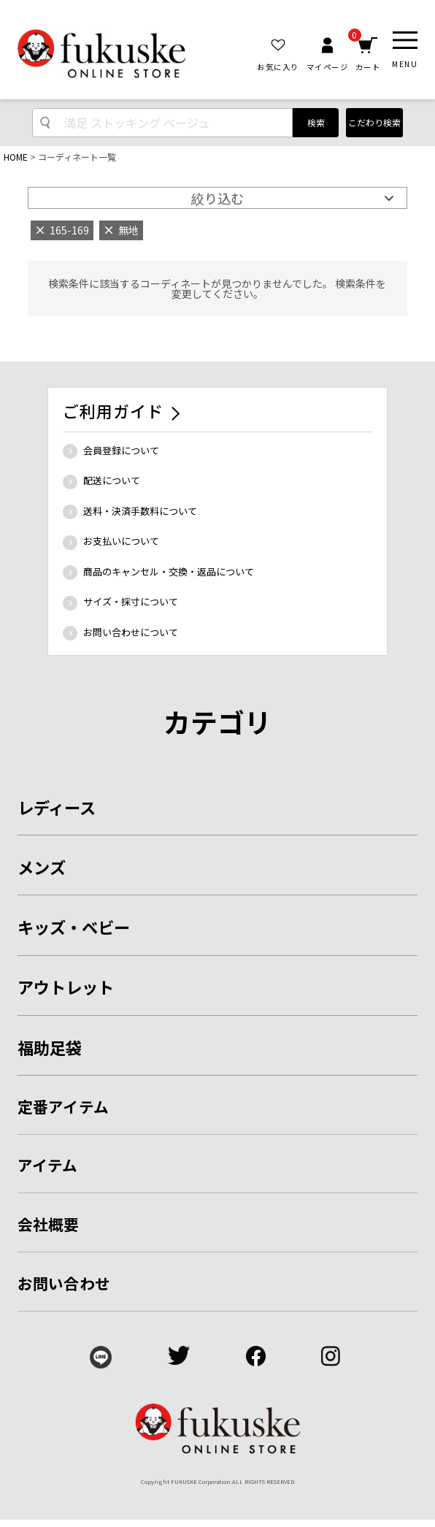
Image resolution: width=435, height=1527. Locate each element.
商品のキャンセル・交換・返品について (168, 571)
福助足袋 (50, 1047)
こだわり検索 (374, 122)
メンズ (42, 867)
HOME (16, 156)
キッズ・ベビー (74, 926)
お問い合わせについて (130, 632)
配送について (111, 480)
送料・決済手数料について (140, 511)
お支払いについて (121, 541)
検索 (316, 122)
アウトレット (66, 986)
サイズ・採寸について (130, 601)
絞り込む (217, 197)
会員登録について (121, 450)
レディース (57, 807)
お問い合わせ (64, 1283)
